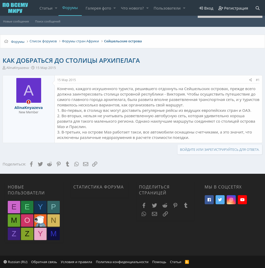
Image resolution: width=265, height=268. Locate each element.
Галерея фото (98, 8)
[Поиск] (257, 8)
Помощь (159, 261)
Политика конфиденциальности (122, 261)
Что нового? (132, 8)
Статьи (46, 8)
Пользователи (167, 8)
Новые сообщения (16, 21)
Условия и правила (76, 261)
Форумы (70, 7)
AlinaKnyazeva (17, 67)
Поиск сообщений (47, 21)
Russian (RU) (15, 261)
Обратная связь (44, 261)
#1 (258, 80)
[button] (56, 8)
